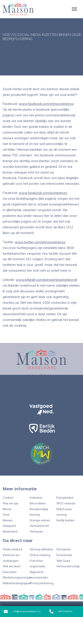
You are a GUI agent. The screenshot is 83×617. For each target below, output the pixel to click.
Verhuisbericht (39, 525)
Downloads (64, 555)
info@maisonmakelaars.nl (22, 611)
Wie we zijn (10, 503)
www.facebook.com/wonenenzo (43, 193)
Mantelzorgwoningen (17, 577)
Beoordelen (38, 503)
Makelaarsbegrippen (17, 583)
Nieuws (8, 520)
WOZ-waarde (65, 503)
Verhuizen (36, 531)
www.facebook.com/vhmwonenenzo (46, 104)
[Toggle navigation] (74, 9)
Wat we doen (12, 566)
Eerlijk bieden (65, 520)
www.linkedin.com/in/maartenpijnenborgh (46, 280)
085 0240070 (60, 611)
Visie (6, 514)
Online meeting (40, 555)
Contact (8, 497)
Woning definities (41, 549)
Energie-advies (40, 520)
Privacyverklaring (42, 583)
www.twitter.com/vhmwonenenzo (40, 242)
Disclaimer (63, 549)
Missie (7, 509)
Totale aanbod (12, 549)
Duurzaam (10, 572)
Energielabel (64, 497)
